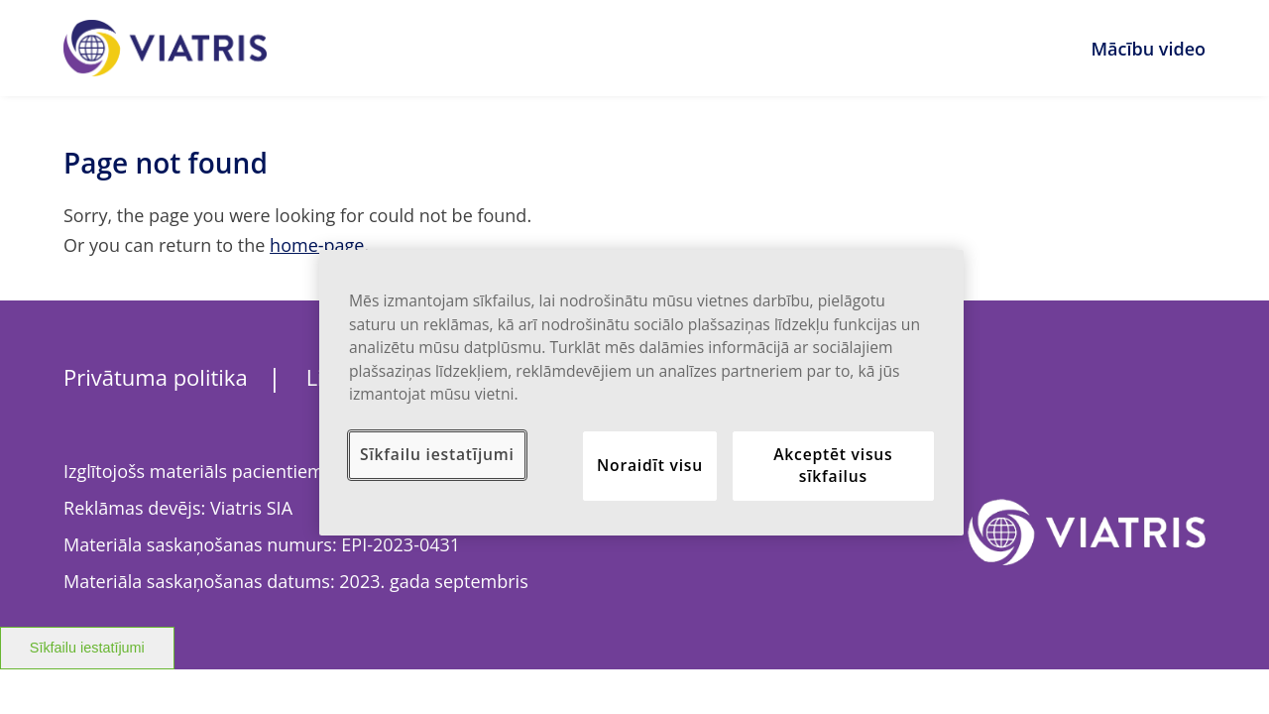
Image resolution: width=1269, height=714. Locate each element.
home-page (317, 245)
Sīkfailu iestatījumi (87, 647)
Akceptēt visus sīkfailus (832, 465)
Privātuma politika (155, 377)
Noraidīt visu (650, 465)
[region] (641, 393)
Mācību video (1149, 48)
